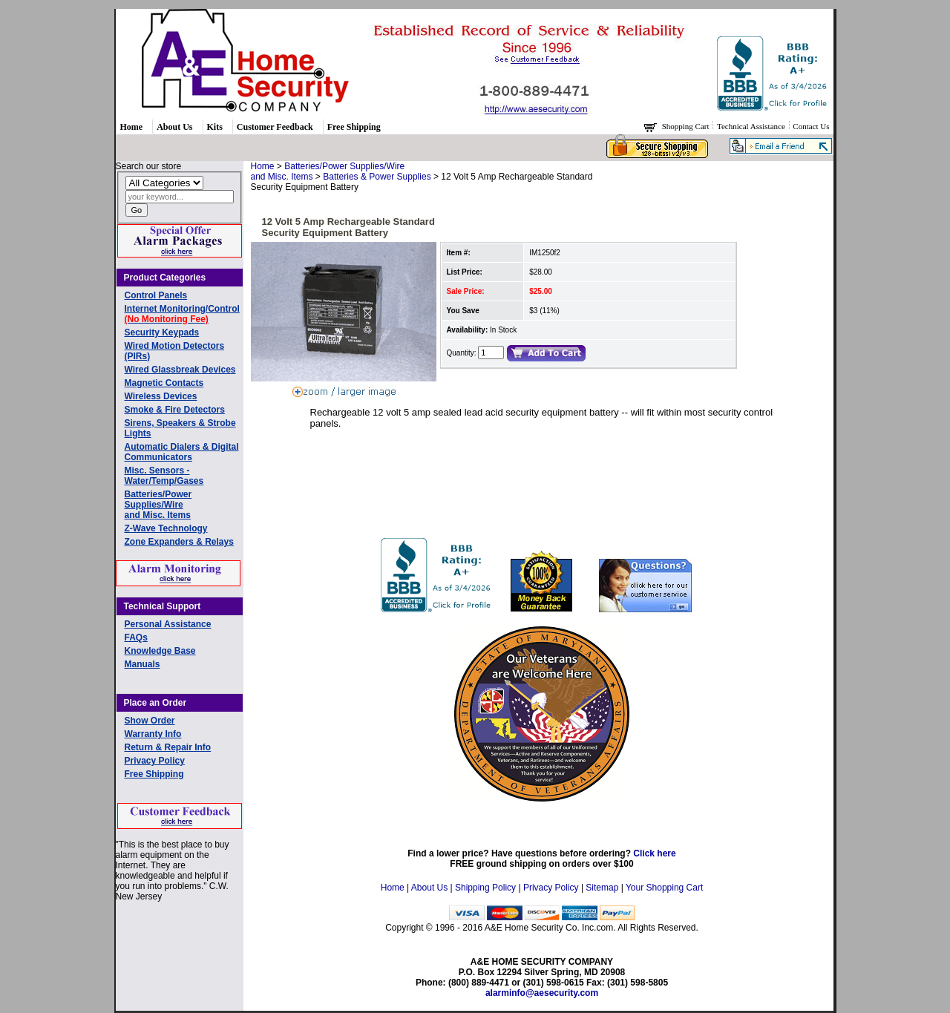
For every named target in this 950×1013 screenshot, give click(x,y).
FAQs (136, 637)
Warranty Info (153, 734)
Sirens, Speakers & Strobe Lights (180, 428)
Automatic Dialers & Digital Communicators (182, 452)
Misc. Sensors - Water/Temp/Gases (164, 475)
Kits (215, 127)
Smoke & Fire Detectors (175, 409)
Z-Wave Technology (166, 528)
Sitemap (602, 887)
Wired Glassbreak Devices (180, 369)
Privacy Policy (155, 760)
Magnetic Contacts (164, 383)
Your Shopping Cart (664, 887)
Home (131, 127)
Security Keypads (162, 332)
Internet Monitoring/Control (182, 314)
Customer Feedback (275, 127)
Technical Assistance (752, 126)
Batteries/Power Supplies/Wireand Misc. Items (158, 504)
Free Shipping (354, 127)
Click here (654, 853)
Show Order (150, 720)
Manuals (142, 664)
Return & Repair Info (168, 747)
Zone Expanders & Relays (179, 542)
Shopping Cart (687, 126)
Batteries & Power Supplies (376, 176)
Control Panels (156, 295)
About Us (174, 127)
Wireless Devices (161, 396)
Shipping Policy (485, 887)
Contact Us (811, 126)
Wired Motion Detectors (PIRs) (175, 351)
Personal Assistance (168, 624)
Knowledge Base (160, 651)
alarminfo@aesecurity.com (541, 993)
